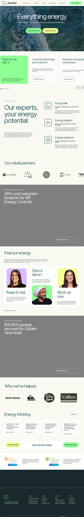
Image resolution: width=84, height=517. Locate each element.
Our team (44, 498)
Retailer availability (60, 503)
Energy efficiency (33, 503)
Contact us (71, 498)
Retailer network (59, 501)
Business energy (33, 500)
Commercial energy (34, 498)
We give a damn (46, 503)
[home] (9, 3)
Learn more (38, 79)
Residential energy (33, 501)
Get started (75, 3)
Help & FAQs (72, 503)
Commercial (26, 3)
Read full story (67, 240)
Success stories (52, 3)
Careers (44, 501)
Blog (56, 498)
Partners (44, 500)
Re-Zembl (71, 501)
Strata (44, 3)
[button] (26, 3)
